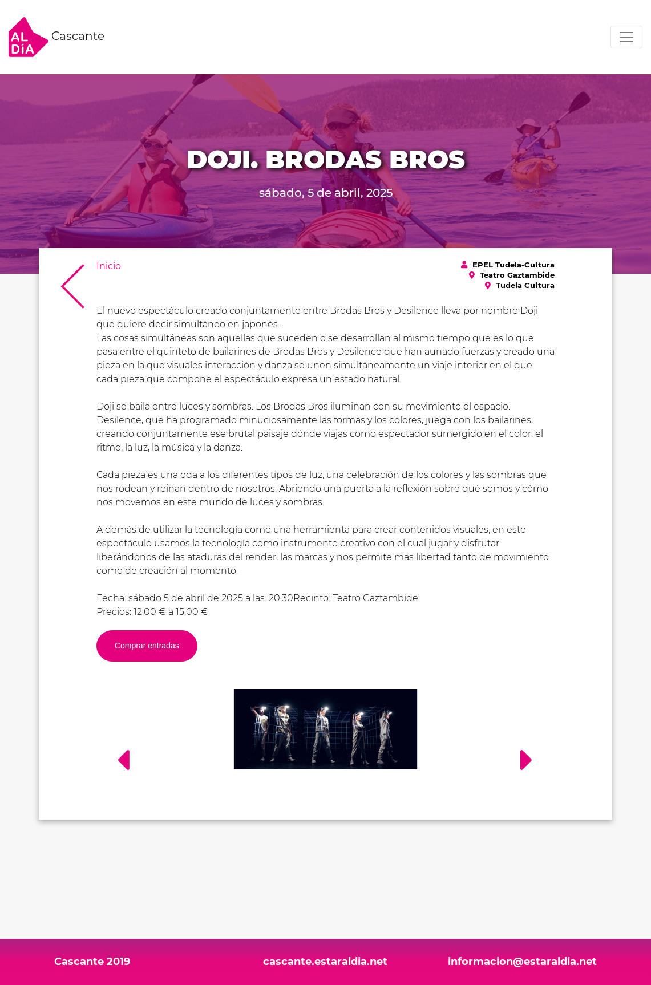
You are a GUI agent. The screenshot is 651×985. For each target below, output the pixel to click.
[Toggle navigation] (626, 37)
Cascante (56, 37)
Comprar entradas (147, 645)
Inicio (108, 266)
